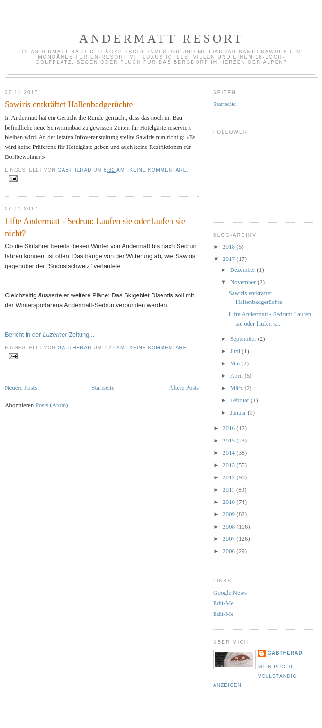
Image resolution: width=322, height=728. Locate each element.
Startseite (102, 387)
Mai (236, 363)
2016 (229, 428)
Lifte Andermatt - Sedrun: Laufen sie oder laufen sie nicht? (95, 227)
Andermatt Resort (161, 38)
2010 (229, 501)
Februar (240, 400)
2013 (229, 464)
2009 (229, 514)
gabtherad (285, 653)
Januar (239, 412)
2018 (229, 246)
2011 (229, 489)
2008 (229, 526)
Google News (230, 592)
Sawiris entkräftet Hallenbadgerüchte (69, 104)
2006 (229, 551)
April (237, 375)
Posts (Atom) (52, 404)
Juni (236, 351)
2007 (229, 538)
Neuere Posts (21, 387)
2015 (229, 440)
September (244, 338)
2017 (229, 258)
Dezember (243, 269)
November (244, 282)
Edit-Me (223, 603)
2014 (229, 452)
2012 (229, 477)
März (237, 387)
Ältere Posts (184, 387)
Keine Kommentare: (158, 170)
